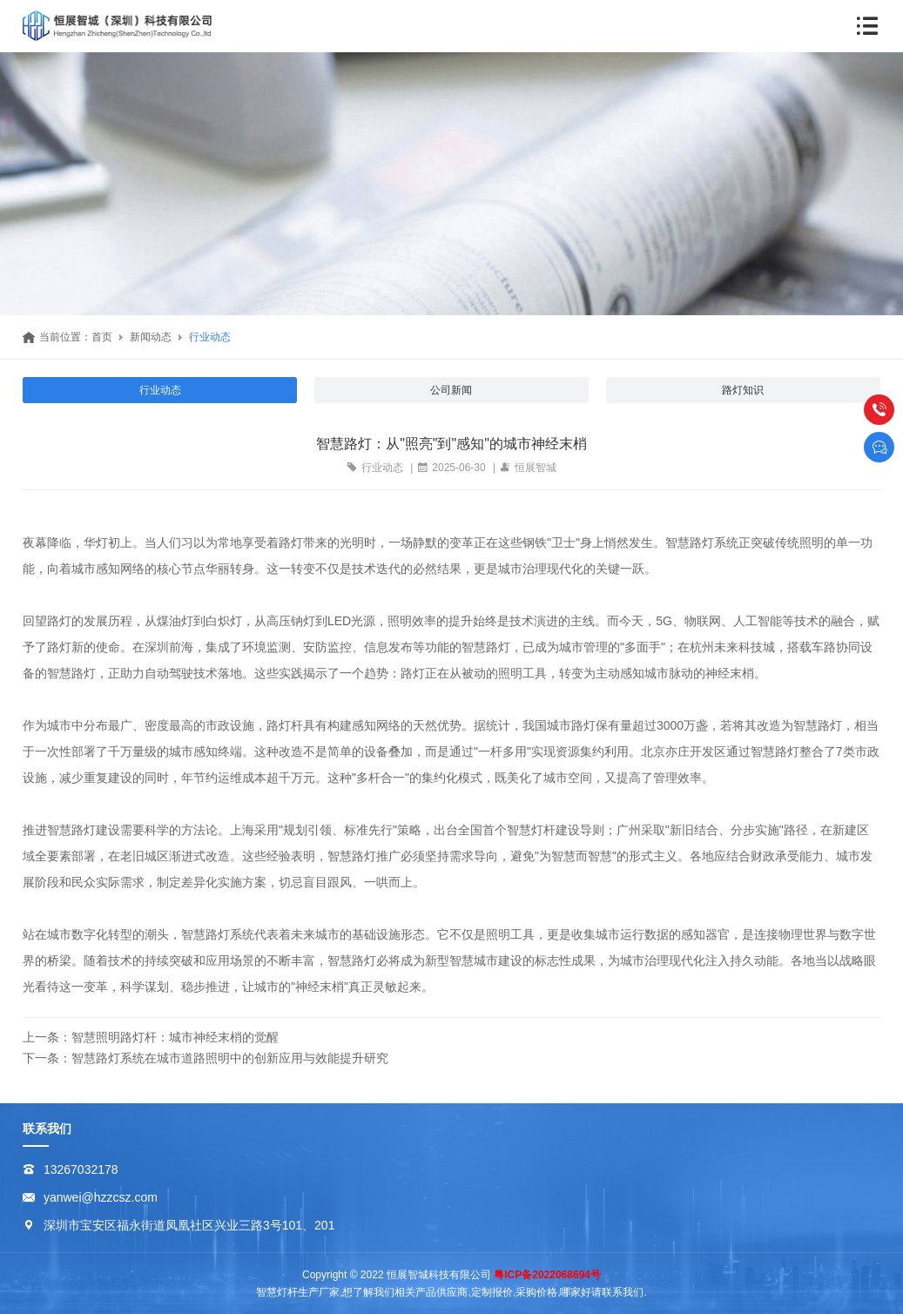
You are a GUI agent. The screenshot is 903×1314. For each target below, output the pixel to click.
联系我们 (47, 1128)
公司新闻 (451, 390)
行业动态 (210, 337)
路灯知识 (743, 390)
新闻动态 (151, 337)
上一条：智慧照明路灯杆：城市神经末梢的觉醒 (151, 1037)
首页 (101, 337)
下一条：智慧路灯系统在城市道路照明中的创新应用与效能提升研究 (205, 1058)
